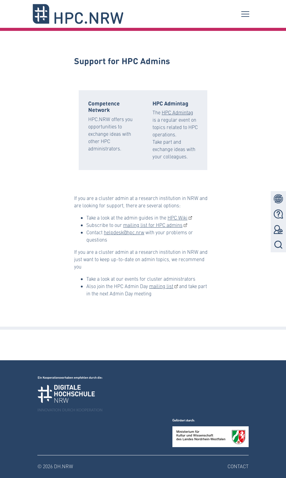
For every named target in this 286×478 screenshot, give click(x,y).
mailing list (161, 286)
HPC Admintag (177, 112)
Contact (238, 466)
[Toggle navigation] (245, 13)
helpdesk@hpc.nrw (124, 232)
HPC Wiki (177, 217)
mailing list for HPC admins (153, 225)
